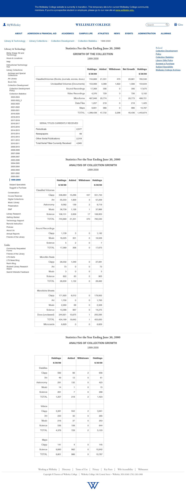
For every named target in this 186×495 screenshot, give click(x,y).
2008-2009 (15, 150)
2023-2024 (15, 97)
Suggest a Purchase (17, 188)
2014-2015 (15, 130)
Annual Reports (13, 234)
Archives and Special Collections (17, 74)
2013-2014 (15, 133)
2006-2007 (15, 156)
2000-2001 (15, 176)
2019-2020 (15, 113)
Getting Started (13, 217)
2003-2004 (15, 166)
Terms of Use (81, 469)
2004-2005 (15, 163)
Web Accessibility (125, 469)
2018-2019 (15, 117)
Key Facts (108, 469)
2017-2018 (15, 120)
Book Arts (12, 82)
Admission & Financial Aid (41, 33)
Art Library (12, 78)
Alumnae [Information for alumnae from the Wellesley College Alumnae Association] (166, 33)
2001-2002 (15, 173)
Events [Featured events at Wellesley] (129, 33)
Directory (66, 469)
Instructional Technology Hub (17, 66)
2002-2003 (15, 170)
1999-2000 (16, 180)
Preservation (13, 206)
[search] (157, 24)
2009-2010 (15, 147)
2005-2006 (15, 160)
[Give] (178, 25)
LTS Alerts (11, 257)
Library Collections (38, 41)
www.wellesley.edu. (124, 10)
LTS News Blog (13, 260)
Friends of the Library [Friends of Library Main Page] (16, 254)
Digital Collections (15, 199)
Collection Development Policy (19, 89)
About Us (10, 230)
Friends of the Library (16, 237)
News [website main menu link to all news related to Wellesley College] (117, 33)
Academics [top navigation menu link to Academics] (68, 33)
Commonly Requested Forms (16, 249)
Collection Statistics (87, 41)
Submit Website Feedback (18, 272)
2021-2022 (15, 107)
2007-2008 (15, 153)
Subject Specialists (17, 184)
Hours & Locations (14, 58)
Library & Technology (14, 41)
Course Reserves (15, 196)
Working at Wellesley (47, 469)
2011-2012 (15, 140)
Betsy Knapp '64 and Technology (15, 54)
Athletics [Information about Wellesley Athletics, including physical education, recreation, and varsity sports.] (103, 33)
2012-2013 (15, 137)
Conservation (13, 192)
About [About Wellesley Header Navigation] (18, 33)
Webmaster (143, 469)
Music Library (13, 202)
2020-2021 (15, 110)
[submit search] (167, 25)
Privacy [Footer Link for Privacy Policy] (96, 469)
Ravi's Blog (11, 263)
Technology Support (15, 220)
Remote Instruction (15, 223)
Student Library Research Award (17, 267)
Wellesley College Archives (168, 70)
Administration (147, 33)
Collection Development (62, 41)
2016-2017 (15, 123)
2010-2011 (15, 143)
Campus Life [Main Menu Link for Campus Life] (86, 33)
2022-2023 (15, 104)
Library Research (14, 214)
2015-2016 (15, 127)
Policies (10, 227)
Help (8, 61)
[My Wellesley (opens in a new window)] (12, 25)
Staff (10, 209)
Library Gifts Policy (164, 60)
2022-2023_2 (16, 100)
